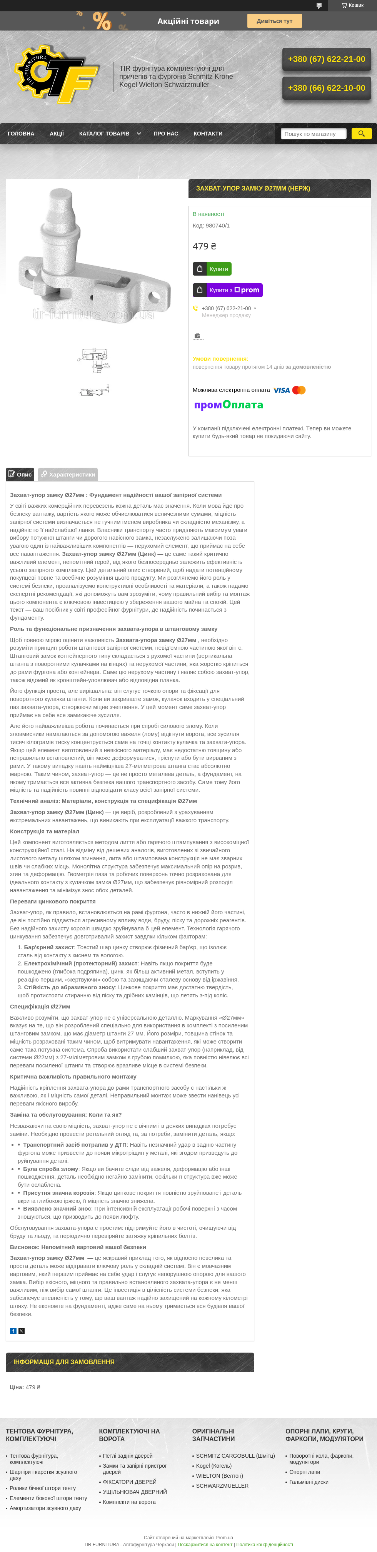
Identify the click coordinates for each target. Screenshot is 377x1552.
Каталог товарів (104, 133)
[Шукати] (362, 133)
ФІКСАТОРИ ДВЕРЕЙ (130, 1482)
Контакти (208, 133)
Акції (57, 133)
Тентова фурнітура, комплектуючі (34, 1459)
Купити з (234, 290)
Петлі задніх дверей (128, 1456)
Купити (219, 269)
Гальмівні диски (309, 1482)
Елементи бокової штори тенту (48, 1498)
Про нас (165, 133)
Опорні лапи (304, 1472)
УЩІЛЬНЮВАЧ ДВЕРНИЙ (135, 1492)
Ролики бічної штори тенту (43, 1488)
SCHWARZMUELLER (222, 1486)
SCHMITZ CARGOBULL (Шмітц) (235, 1456)
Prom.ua (224, 1537)
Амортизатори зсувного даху (45, 1508)
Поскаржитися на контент (205, 1544)
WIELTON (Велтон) (219, 1476)
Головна (21, 133)
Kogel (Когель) (214, 1466)
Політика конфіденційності (264, 1544)
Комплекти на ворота (129, 1502)
